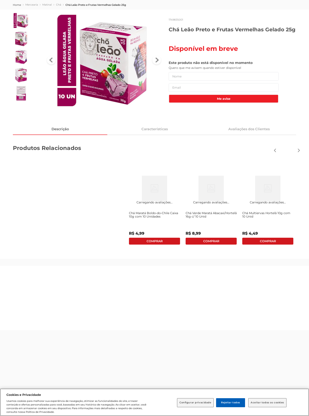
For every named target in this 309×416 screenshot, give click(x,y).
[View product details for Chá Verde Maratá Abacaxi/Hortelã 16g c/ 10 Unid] (211, 208)
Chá (58, 4)
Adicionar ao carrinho (154, 241)
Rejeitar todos (230, 402)
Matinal (47, 4)
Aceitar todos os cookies (267, 402)
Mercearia (31, 4)
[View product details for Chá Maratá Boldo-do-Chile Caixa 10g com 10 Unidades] (154, 208)
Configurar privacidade (195, 402)
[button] (298, 150)
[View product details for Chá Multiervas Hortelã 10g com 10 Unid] (267, 208)
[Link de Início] (17, 5)
